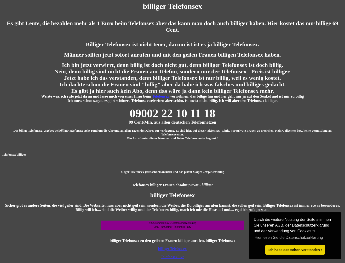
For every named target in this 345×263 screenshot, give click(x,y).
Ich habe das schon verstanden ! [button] (295, 250)
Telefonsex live (172, 257)
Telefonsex (160, 96)
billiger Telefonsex (172, 249)
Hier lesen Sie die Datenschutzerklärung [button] (288, 237)
